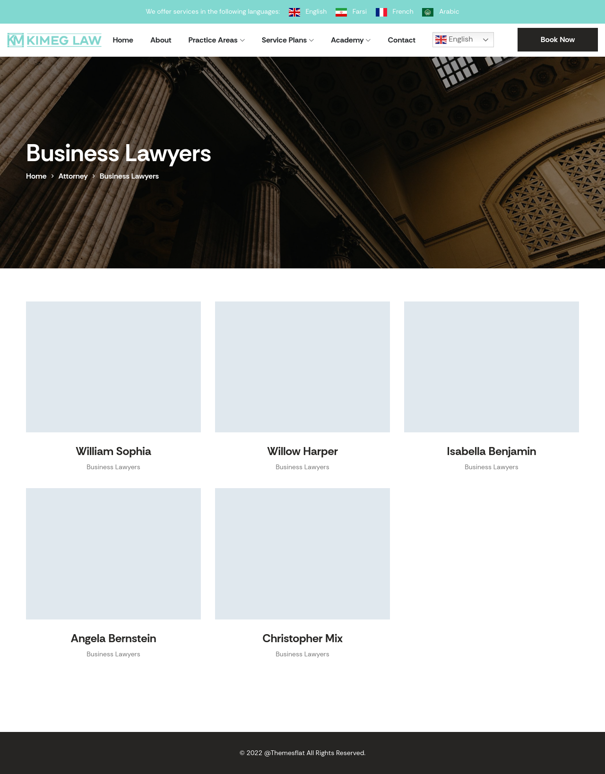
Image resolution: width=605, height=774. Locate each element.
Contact (401, 40)
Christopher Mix (302, 638)
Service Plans (284, 40)
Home (122, 40)
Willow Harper (302, 451)
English (454, 39)
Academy (347, 40)
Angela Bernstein (113, 638)
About (161, 40)
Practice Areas (213, 40)
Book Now (558, 39)
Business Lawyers (113, 467)
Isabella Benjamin (491, 451)
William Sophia (113, 451)
